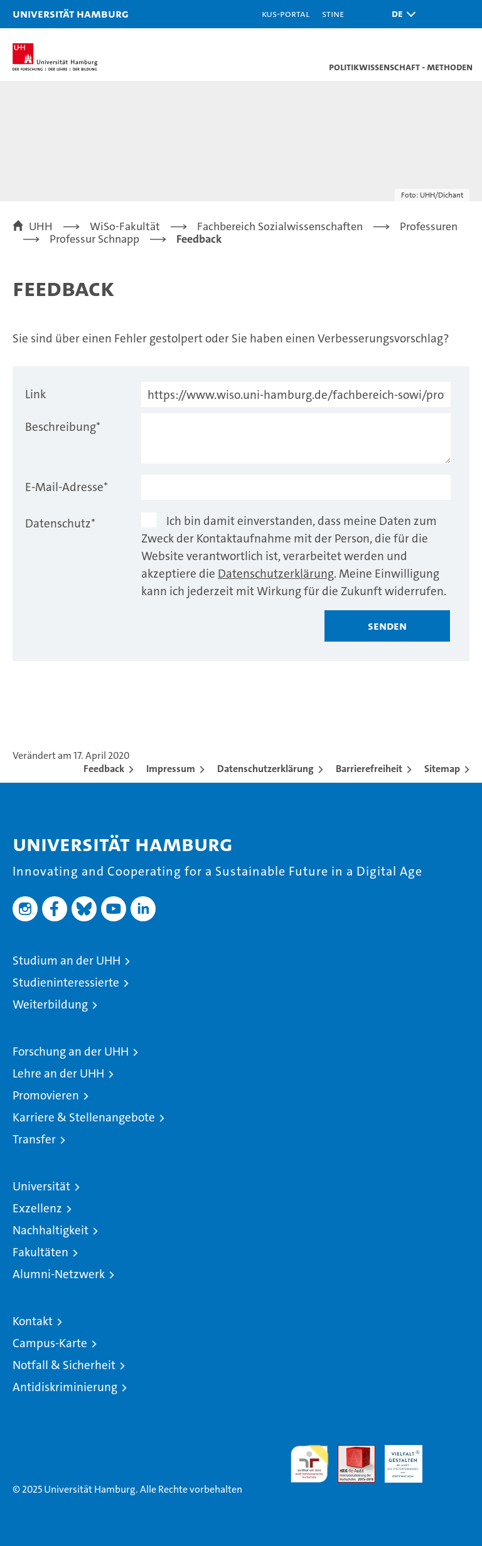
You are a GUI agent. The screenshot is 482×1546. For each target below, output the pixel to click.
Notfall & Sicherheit (64, 1365)
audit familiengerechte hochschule (309, 1464)
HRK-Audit (397, 1458)
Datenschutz (60, 523)
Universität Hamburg (71, 13)
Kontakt (33, 1321)
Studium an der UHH (66, 960)
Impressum (170, 768)
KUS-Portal (285, 13)
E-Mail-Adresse (66, 487)
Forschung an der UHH (71, 1051)
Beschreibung (62, 427)
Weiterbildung (50, 1004)
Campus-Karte (50, 1343)
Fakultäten (40, 1252)
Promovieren (46, 1095)
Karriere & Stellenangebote (84, 1117)
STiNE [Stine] (333, 13)
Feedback (103, 768)
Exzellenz (37, 1208)
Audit (350, 1451)
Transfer (34, 1139)
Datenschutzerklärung (276, 573)
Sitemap (442, 768)
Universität (41, 1186)
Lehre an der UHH (58, 1073)
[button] (400, 14)
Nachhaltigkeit (50, 1230)
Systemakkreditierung (450, 1451)
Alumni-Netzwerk (59, 1274)
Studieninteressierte (66, 982)
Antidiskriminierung (65, 1387)
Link (35, 394)
